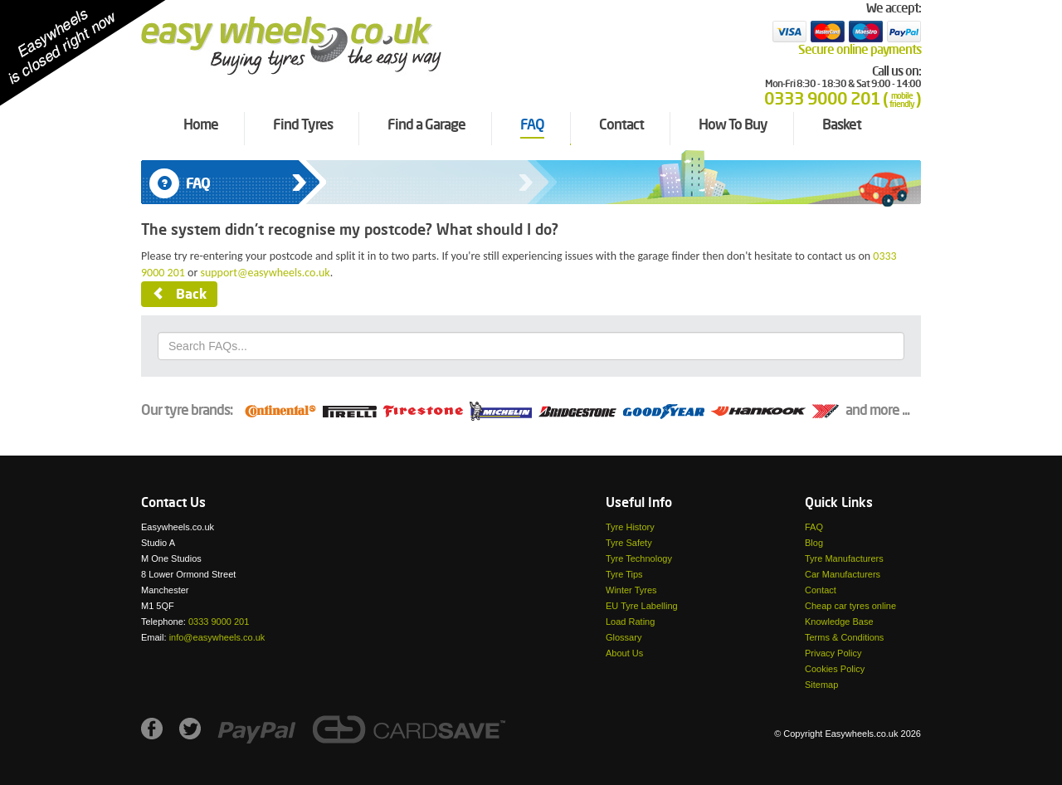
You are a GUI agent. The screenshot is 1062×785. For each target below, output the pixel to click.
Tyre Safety (629, 543)
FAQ (814, 527)
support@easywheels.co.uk (264, 273)
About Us (624, 653)
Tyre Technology (639, 558)
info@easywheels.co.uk (217, 637)
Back (179, 295)
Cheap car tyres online (850, 606)
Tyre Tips (624, 574)
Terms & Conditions (844, 637)
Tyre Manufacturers (844, 558)
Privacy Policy (833, 653)
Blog (814, 543)
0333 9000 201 (218, 622)
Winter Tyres (631, 590)
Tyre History (630, 527)
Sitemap (821, 685)
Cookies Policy (835, 669)
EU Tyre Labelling (642, 606)
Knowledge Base (839, 622)
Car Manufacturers (842, 574)
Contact (820, 590)
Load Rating (630, 622)
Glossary (623, 637)
